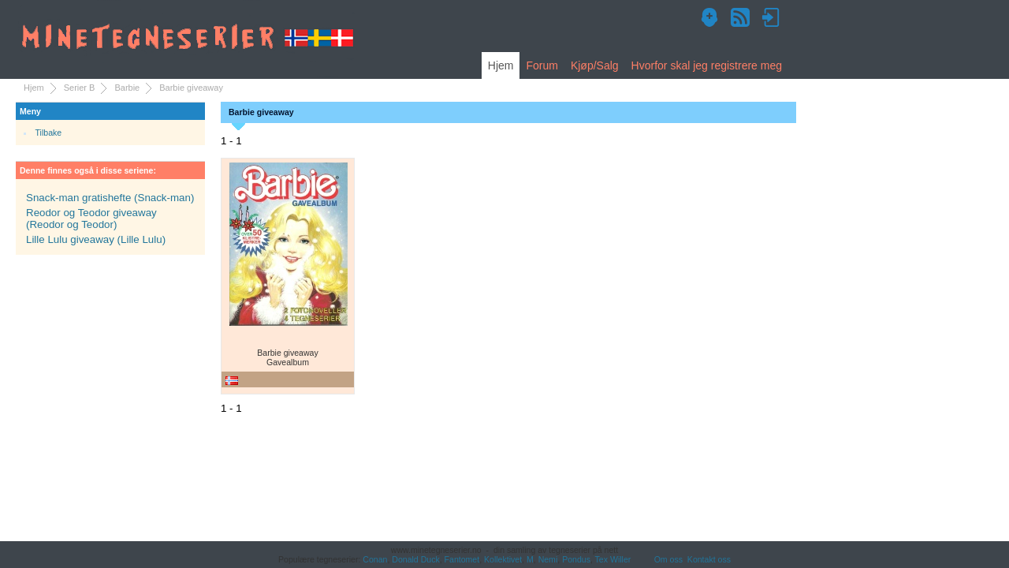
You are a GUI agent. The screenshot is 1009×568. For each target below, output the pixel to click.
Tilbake (48, 132)
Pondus (576, 559)
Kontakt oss (709, 559)
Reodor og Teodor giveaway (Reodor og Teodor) (91, 218)
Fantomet (462, 559)
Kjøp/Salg (595, 65)
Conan (375, 559)
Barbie (127, 87)
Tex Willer (613, 559)
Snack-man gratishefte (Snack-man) (110, 198)
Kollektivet (503, 559)
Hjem (501, 65)
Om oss (668, 559)
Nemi (548, 559)
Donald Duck (415, 559)
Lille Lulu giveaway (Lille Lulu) (96, 239)
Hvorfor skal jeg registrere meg (706, 65)
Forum (541, 65)
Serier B (79, 87)
